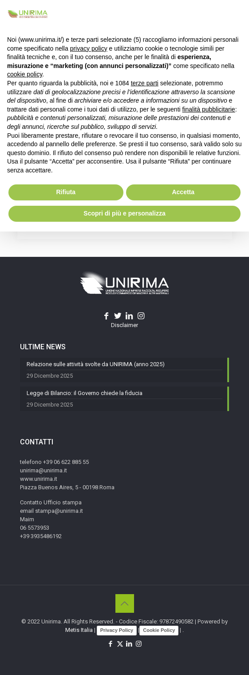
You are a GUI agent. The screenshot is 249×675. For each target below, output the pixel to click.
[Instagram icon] (138, 644)
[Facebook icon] (110, 644)
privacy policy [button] (88, 48)
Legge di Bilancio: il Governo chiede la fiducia (84, 393)
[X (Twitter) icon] (120, 644)
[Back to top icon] (124, 603)
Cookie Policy (159, 630)
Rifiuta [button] (65, 192)
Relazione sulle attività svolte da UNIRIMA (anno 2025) (96, 364)
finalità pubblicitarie (208, 109)
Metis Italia (79, 630)
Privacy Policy (117, 630)
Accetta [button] (183, 192)
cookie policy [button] (24, 74)
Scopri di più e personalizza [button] (124, 213)
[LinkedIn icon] (129, 644)
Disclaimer (124, 325)
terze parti (144, 83)
